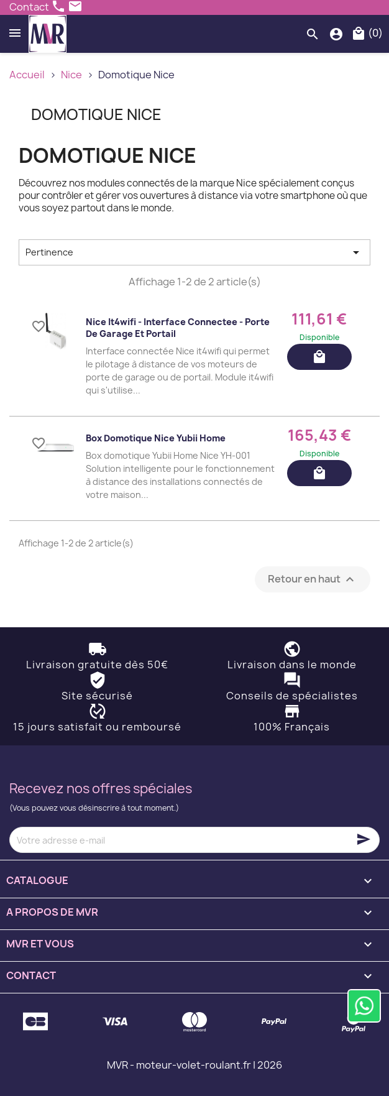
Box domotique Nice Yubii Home (156, 438)
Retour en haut (312, 579)
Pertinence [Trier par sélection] (194, 252)
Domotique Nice (96, 114)
